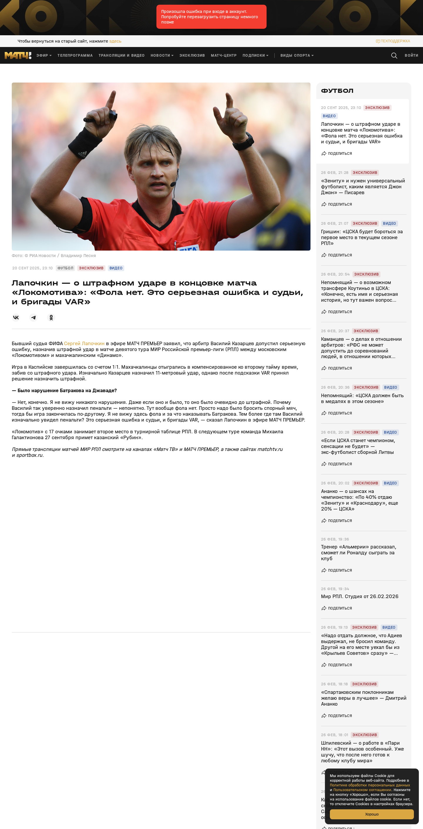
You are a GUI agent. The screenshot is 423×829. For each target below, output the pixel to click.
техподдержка (395, 41)
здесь (115, 41)
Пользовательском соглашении (362, 790)
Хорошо (372, 814)
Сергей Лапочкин (84, 343)
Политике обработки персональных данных (370, 785)
